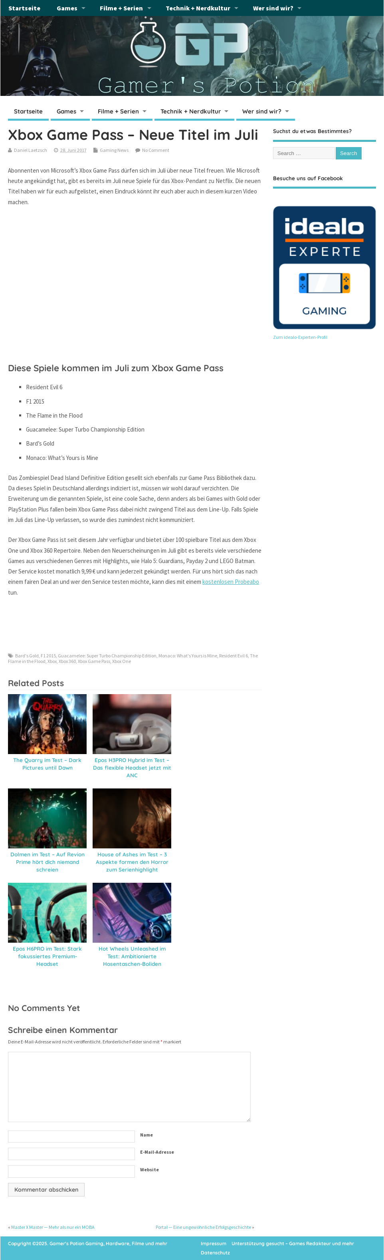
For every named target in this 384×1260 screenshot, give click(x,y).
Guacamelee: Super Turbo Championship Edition (107, 656)
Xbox (52, 661)
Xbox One (121, 661)
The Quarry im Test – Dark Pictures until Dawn (47, 763)
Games (67, 8)
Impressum (213, 1243)
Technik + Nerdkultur (198, 8)
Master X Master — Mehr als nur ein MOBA (53, 1227)
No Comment (155, 150)
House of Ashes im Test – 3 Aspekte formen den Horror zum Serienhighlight (132, 862)
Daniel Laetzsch (30, 150)
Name (146, 1135)
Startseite (24, 8)
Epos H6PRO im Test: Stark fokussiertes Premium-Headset (47, 956)
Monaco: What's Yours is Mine (187, 656)
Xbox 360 (67, 661)
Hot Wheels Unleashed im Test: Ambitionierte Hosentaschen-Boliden (132, 956)
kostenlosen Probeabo (230, 581)
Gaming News (114, 150)
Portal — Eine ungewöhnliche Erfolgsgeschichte (203, 1227)
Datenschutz (215, 1253)
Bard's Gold (27, 656)
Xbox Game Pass (94, 661)
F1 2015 (48, 656)
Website (149, 1169)
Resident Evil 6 (233, 656)
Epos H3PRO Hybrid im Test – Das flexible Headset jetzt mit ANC (132, 767)
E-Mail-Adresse (157, 1152)
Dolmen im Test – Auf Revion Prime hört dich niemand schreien (47, 862)
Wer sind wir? (273, 8)
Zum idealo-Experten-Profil (300, 337)
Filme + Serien (121, 8)
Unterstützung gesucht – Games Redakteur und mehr (293, 1243)
